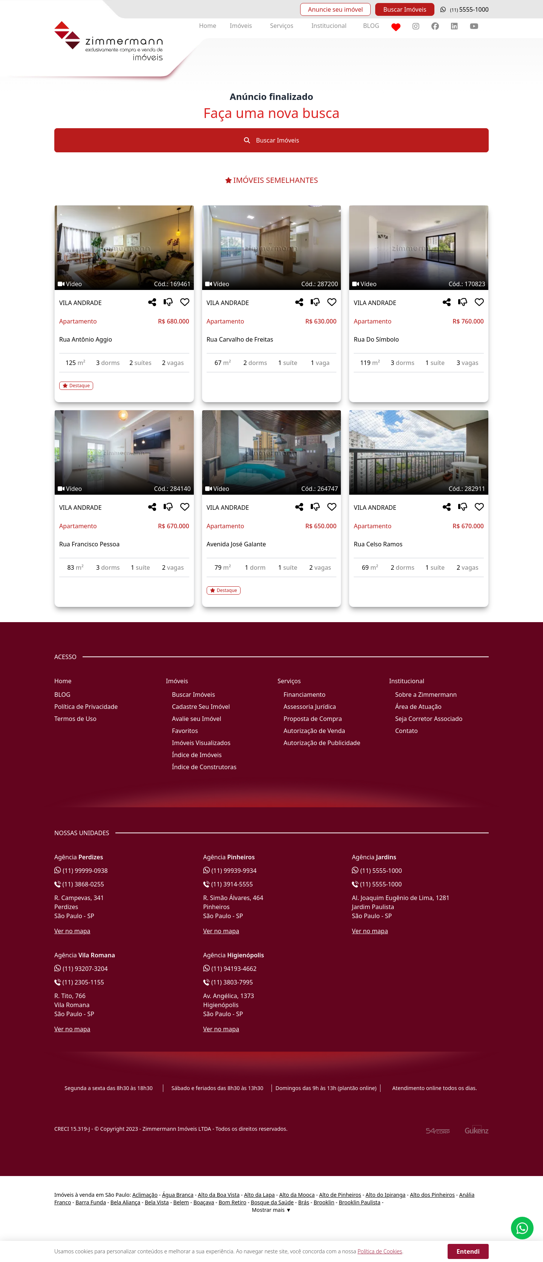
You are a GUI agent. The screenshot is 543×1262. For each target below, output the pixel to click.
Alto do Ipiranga (386, 1194)
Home (207, 25)
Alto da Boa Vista (219, 1194)
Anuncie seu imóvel (335, 9)
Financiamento (304, 694)
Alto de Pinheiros (340, 1194)
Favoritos (185, 731)
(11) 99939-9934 (230, 870)
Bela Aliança (125, 1202)
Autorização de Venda (314, 731)
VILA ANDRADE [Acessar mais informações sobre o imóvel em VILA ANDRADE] (80, 303)
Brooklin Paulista (359, 1202)
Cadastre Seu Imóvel (201, 706)
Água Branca (177, 1194)
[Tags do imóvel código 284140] (124, 488)
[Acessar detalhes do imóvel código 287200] (272, 377)
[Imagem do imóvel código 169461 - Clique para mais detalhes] (124, 247)
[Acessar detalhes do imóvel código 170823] (419, 377)
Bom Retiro (233, 1202)
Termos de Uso (75, 719)
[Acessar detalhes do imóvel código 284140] (124, 581)
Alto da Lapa (259, 1194)
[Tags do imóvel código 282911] (418, 488)
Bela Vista (157, 1202)
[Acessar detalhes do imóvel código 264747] (272, 586)
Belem (181, 1202)
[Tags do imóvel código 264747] (271, 488)
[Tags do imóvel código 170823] (418, 283)
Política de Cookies (379, 1251)
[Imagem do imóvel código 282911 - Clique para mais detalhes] (418, 452)
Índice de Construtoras (204, 767)
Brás (303, 1202)
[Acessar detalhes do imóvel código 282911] (419, 581)
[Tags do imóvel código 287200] (271, 283)
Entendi (468, 1251)
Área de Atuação (418, 706)
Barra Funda (90, 1202)
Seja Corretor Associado (429, 719)
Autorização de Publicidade (322, 743)
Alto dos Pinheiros (432, 1194)
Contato (406, 731)
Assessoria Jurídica (310, 706)
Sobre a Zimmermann (426, 694)
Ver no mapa (72, 931)
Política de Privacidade (86, 706)
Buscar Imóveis (404, 9)
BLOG (371, 25)
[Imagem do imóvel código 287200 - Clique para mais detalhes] (271, 247)
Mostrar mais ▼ (271, 1209)
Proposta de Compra (313, 719)
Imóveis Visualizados (201, 743)
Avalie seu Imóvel (196, 719)
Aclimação (145, 1194)
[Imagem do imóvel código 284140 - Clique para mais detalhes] (124, 452)
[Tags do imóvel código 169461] (124, 283)
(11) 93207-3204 (81, 969)
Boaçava (203, 1202)
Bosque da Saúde (272, 1202)
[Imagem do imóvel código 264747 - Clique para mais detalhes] (271, 452)
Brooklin (324, 1202)
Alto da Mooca (296, 1194)
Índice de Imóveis (197, 755)
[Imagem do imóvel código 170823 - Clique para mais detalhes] (418, 247)
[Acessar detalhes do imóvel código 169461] (124, 381)
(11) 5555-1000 (377, 870)
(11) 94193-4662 (230, 969)
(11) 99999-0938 (81, 870)
